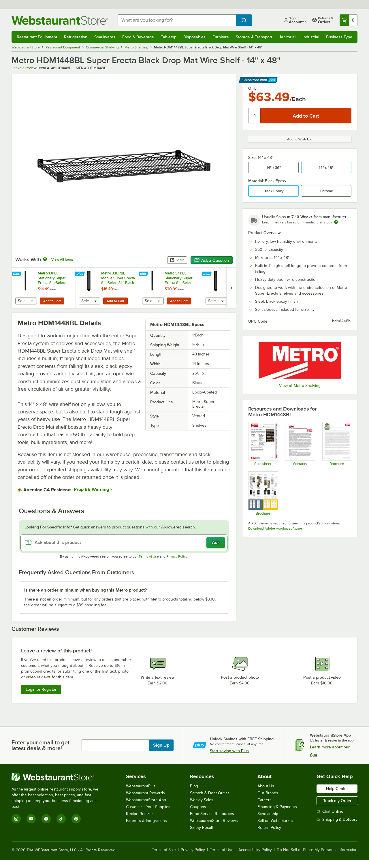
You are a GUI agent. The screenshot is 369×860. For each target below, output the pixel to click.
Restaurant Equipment (37, 37)
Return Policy (269, 827)
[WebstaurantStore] (59, 777)
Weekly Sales (201, 800)
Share (177, 260)
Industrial (310, 37)
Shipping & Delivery (337, 819)
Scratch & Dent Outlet (209, 793)
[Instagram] (16, 818)
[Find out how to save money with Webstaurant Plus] (17, 274)
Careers (264, 800)
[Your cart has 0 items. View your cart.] (348, 20)
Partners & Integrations (146, 820)
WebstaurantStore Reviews (214, 820)
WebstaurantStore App (146, 800)
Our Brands (267, 793)
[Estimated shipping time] (336, 222)
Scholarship (267, 814)
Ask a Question (211, 260)
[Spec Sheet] (262, 444)
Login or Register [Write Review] (41, 689)
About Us (265, 786)
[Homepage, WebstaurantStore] (60, 20)
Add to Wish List (299, 139)
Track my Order (337, 800)
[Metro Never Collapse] (336, 444)
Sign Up (161, 745)
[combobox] (177, 20)
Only (252, 88)
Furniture (220, 37)
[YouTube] (31, 818)
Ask (216, 542)
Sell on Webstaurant (275, 820)
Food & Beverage (138, 37)
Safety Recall (201, 827)
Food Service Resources (212, 814)
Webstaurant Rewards (145, 793)
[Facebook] (46, 818)
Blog (194, 786)
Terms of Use (149, 556)
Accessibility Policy (255, 850)
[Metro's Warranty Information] (299, 444)
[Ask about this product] (124, 543)
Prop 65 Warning (91, 489)
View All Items (62, 259)
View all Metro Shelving (300, 385)
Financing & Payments (277, 807)
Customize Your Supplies (148, 807)
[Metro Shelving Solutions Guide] (262, 493)
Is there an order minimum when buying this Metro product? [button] (85, 590)
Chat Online (330, 811)
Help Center (337, 788)
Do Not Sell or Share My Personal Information (317, 850)
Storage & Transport (254, 37)
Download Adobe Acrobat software (275, 528)
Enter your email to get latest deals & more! (40, 745)
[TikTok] (61, 818)
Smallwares (104, 37)
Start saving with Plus (229, 750)
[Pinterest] (76, 818)
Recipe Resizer (139, 814)
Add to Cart (52, 301)
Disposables (194, 37)
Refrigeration (75, 37)
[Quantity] (254, 115)
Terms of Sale (164, 850)
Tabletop (168, 37)
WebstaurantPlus (141, 786)
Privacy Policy (176, 556)
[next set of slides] (231, 288)
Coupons (198, 807)
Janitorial (287, 37)
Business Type (339, 37)
